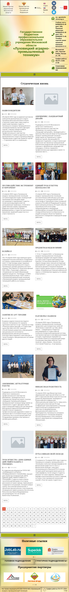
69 (4, 522)
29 (45, 512)
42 (30, 516)
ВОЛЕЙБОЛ (7, 251)
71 (11, 522)
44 (38, 516)
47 (49, 516)
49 (57, 516)
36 (7, 516)
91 (23, 526)
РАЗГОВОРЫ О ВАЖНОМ (45, 316)
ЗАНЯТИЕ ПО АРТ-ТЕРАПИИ (14, 315)
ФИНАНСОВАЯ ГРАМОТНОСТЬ (48, 387)
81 (49, 522)
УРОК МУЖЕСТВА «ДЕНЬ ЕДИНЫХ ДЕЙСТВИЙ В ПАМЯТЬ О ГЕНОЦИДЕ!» (16, 462)
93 (30, 526)
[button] (34, 74)
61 (38, 519)
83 (57, 522)
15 (57, 509)
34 (64, 512)
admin (6, 114)
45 (41, 516)
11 (41, 509)
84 (60, 522)
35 (4, 516)
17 (64, 509)
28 (41, 512)
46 (45, 516)
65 (53, 519)
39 (19, 516)
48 (53, 516)
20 (11, 512)
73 (19, 522)
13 (49, 509)
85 (64, 522)
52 (4, 519)
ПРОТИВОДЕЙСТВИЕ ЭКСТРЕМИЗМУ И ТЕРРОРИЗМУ (17, 186)
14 (53, 509)
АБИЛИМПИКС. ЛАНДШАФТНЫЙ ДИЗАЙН (49, 117)
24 (26, 512)
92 (26, 526)
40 (23, 516)
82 (53, 522)
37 (11, 516)
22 (19, 512)
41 (26, 516)
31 (53, 512)
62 (41, 519)
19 (7, 512)
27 (38, 512)
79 (41, 522)
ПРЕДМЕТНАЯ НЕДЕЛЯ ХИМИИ (48, 248)
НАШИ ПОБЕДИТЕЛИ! (11, 110)
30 (49, 512)
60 (34, 519)
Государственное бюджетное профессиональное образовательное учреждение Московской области (31, 43)
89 (15, 526)
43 (34, 516)
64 (49, 519)
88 (11, 526)
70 (7, 522)
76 (30, 522)
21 (15, 512)
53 (7, 519)
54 (11, 519)
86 (4, 526)
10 (38, 509)
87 (7, 526)
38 (15, 516)
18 (4, 512)
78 (38, 522)
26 (34, 512)
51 (64, 516)
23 (23, 512)
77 (34, 522)
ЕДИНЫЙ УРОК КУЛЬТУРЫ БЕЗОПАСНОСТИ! (46, 186)
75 (26, 522)
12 (45, 509)
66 (57, 519)
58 (26, 519)
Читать (5, 145)
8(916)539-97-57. (61, 46)
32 (57, 512)
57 (23, 519)
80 (45, 522)
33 (60, 512)
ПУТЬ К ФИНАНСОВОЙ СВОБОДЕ (49, 454)
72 (15, 522)
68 (64, 519)
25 (30, 512)
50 (60, 516)
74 (23, 522)
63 (45, 519)
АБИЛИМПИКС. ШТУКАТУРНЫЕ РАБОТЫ (15, 385)
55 (15, 519)
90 (19, 526)
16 (60, 509)
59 (30, 519)
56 (19, 519)
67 (60, 519)
